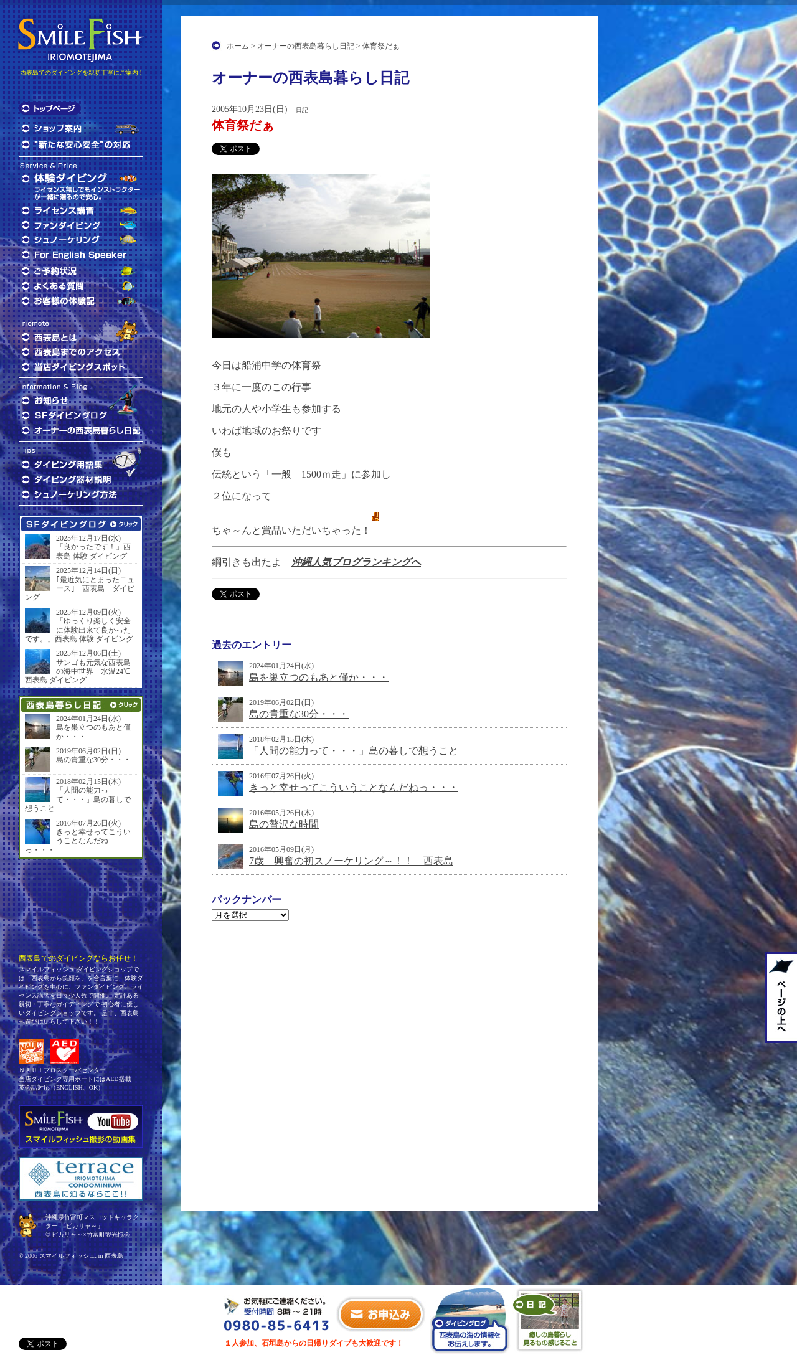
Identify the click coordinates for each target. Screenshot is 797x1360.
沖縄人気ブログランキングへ (356, 562)
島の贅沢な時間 (284, 824)
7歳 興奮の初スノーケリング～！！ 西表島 (351, 861)
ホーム (238, 46)
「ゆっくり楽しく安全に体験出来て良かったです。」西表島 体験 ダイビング (79, 629)
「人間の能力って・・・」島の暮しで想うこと (353, 750)
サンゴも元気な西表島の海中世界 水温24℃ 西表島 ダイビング (81, 671)
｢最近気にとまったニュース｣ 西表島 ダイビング (79, 588)
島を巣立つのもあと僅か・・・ (319, 677)
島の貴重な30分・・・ (299, 714)
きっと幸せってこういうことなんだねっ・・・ (353, 787)
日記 (302, 109)
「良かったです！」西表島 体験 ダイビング (93, 551)
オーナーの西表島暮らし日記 (305, 46)
